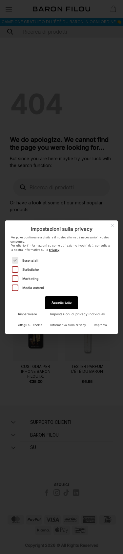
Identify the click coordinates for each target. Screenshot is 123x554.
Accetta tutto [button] (61, 302)
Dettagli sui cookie (29, 325)
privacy (54, 249)
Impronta (100, 325)
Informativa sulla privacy (68, 325)
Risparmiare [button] (27, 314)
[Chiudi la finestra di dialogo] (112, 225)
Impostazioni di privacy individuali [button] (77, 314)
